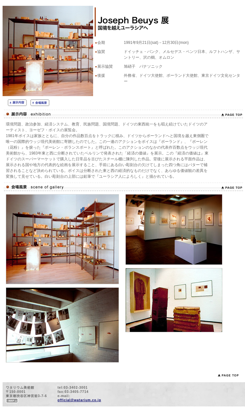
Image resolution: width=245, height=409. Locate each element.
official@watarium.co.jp (79, 400)
